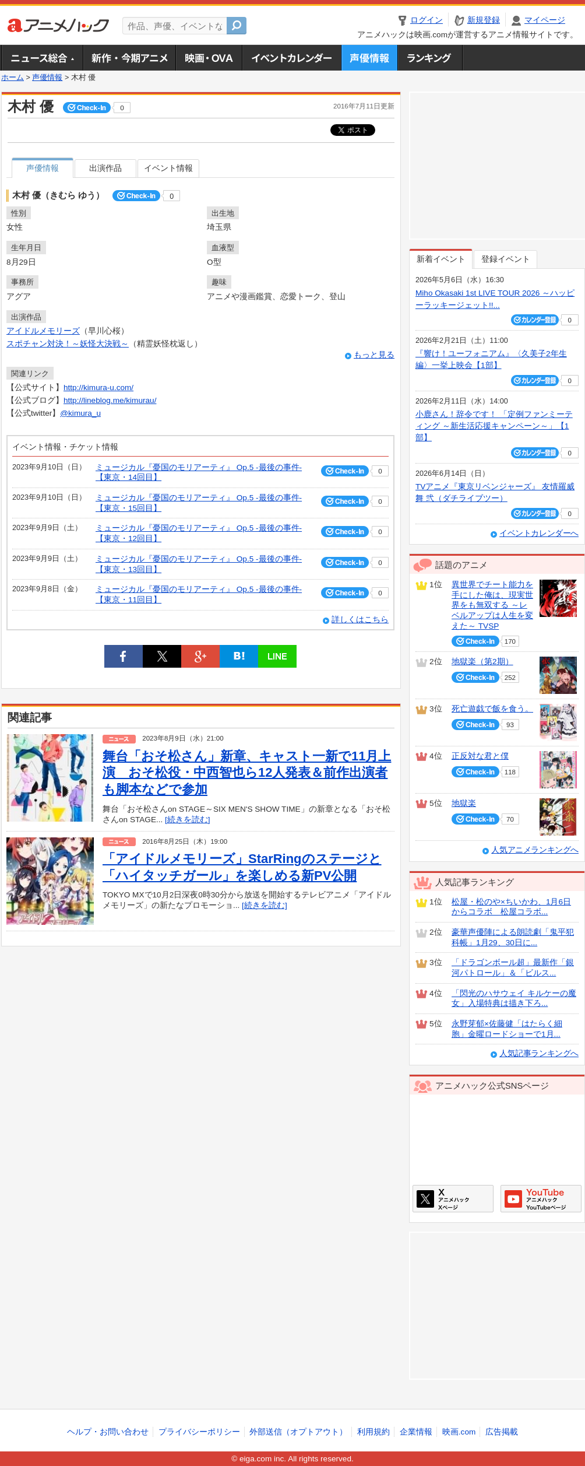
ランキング (430, 58)
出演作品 (105, 168)
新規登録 (483, 20)
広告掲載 (501, 1432)
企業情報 (416, 1432)
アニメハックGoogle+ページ (541, 1198)
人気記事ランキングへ (539, 1053)
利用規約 (373, 1432)
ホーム (12, 77)
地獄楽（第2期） (482, 661)
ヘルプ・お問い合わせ (108, 1432)
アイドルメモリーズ (43, 331)
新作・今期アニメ (129, 58)
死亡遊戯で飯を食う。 (492, 708)
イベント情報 (168, 168)
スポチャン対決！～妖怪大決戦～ (67, 343)
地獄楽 (464, 803)
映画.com (458, 1432)
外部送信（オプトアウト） (298, 1432)
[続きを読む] (187, 819)
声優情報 (369, 58)
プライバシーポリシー (199, 1432)
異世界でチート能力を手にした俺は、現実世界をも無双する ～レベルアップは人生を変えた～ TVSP (492, 605)
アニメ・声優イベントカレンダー (291, 58)
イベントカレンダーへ (539, 533)
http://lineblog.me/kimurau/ (110, 400)
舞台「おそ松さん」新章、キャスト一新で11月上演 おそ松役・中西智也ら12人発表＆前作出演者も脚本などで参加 (247, 773)
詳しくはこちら (360, 619)
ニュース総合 (42, 58)
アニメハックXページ (453, 1198)
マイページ (544, 20)
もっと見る (374, 354)
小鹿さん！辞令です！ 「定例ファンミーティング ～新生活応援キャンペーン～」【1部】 (494, 426)
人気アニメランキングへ (535, 850)
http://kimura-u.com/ (98, 387)
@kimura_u (80, 413)
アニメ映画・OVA (208, 58)
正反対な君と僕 (480, 756)
